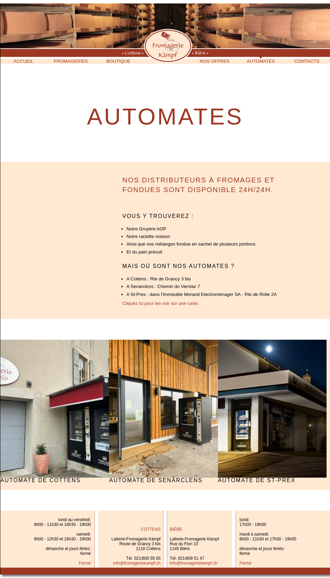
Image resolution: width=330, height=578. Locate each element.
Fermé (85, 563)
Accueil (23, 61)
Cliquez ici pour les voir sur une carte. (160, 303)
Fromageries (71, 61)
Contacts (306, 61)
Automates (261, 61)
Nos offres (215, 61)
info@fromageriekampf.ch (137, 563)
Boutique (118, 61)
